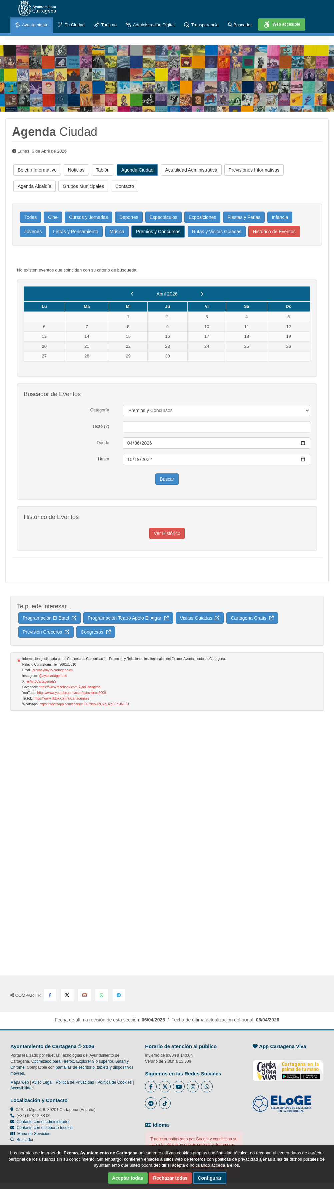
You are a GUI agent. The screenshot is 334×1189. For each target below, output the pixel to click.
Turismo (105, 25)
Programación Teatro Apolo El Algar (128, 618)
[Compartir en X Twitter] (67, 995)
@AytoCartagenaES (41, 681)
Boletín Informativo (37, 170)
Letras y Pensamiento (75, 231)
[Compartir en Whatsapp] (101, 995)
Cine (53, 217)
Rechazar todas (170, 1178)
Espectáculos (163, 217)
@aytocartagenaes (53, 676)
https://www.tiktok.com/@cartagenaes (61, 698)
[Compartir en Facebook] (50, 995)
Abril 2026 (166, 294)
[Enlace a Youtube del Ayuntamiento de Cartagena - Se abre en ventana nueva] (179, 1086)
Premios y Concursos (158, 231)
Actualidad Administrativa (191, 170)
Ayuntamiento (31, 25)
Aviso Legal (42, 1082)
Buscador (240, 24)
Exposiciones (202, 217)
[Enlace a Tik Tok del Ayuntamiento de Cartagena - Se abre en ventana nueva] (165, 1103)
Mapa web (19, 1082)
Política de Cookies (114, 1082)
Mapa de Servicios (30, 1133)
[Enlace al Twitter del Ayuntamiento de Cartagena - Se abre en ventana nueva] (165, 1086)
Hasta (103, 458)
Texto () (100, 426)
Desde (103, 442)
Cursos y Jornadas (88, 217)
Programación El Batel (49, 618)
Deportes (128, 217)
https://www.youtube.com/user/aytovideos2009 (71, 693)
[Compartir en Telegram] (119, 995)
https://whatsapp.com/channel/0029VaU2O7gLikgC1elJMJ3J (84, 704)
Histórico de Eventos (274, 231)
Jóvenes (33, 231)
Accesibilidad (22, 1088)
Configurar (210, 1178)
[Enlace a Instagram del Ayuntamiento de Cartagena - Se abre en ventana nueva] (193, 1086)
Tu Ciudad (71, 25)
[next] (202, 293)
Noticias (76, 170)
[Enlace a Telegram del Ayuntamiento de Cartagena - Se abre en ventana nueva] (151, 1103)
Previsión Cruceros (46, 632)
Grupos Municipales (83, 186)
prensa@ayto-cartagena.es (52, 670)
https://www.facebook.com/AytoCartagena (69, 687)
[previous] (132, 293)
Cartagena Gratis (252, 618)
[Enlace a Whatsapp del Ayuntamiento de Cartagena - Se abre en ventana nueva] (207, 1086)
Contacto (124, 186)
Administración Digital (150, 25)
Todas (30, 217)
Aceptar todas (127, 1178)
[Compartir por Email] (84, 995)
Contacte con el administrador (43, 1121)
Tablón (103, 170)
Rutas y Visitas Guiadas (216, 231)
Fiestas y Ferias (243, 217)
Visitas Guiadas (200, 618)
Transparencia (201, 25)
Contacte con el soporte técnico (45, 1127)
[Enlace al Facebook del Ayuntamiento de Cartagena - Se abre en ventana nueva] (151, 1086)
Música (117, 231)
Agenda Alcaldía (34, 186)
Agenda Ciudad (137, 170)
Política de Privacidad (75, 1082)
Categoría (99, 409)
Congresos (95, 632)
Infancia (280, 217)
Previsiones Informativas (254, 170)
